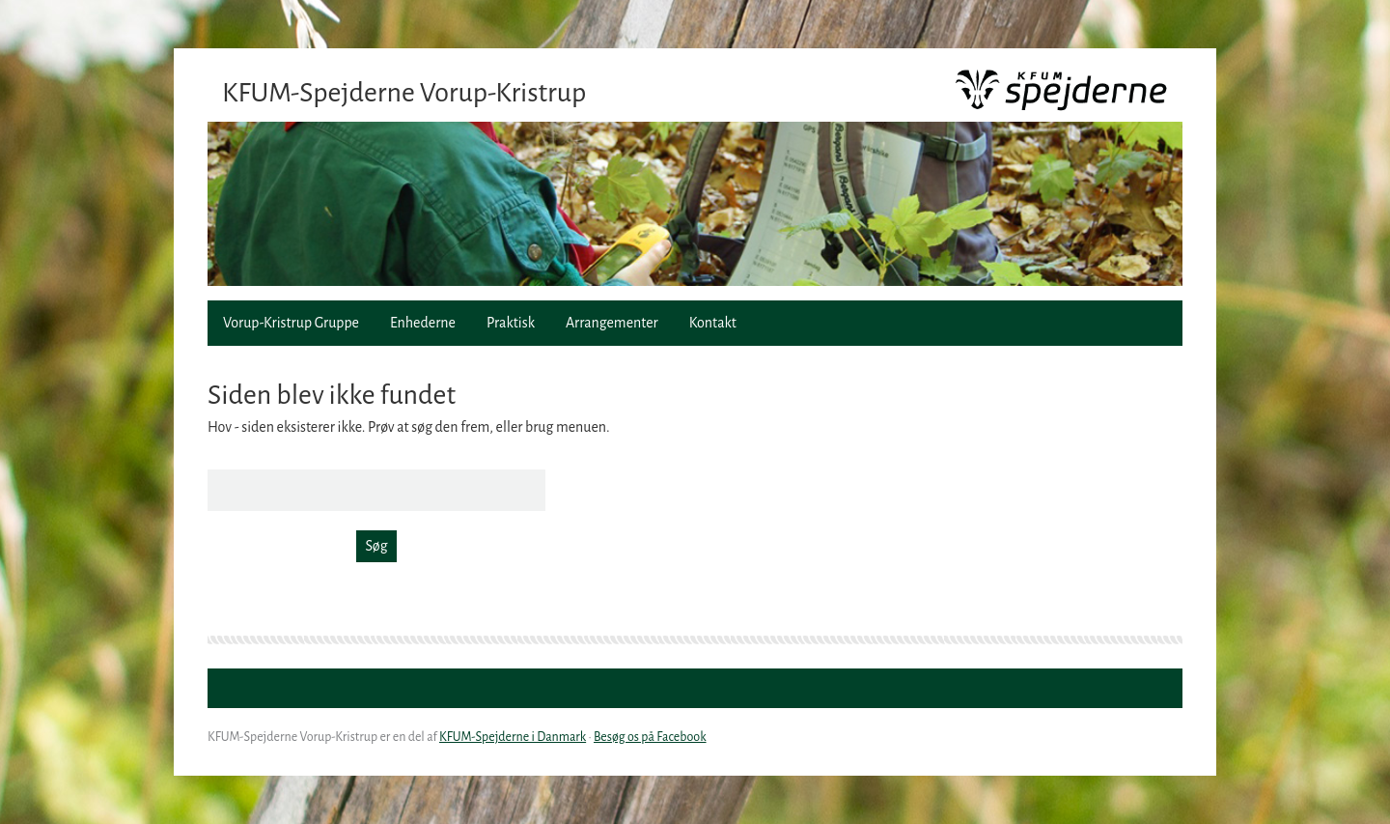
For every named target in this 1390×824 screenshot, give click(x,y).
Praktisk (510, 322)
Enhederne (423, 322)
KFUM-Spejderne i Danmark (512, 737)
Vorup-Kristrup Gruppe (291, 322)
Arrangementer (612, 322)
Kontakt (713, 322)
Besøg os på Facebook (650, 737)
